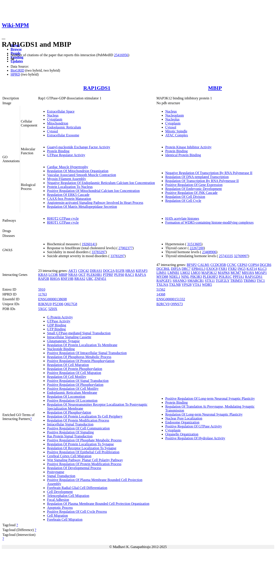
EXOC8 (212, 269)
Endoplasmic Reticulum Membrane (72, 392)
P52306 (58, 304)
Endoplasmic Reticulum (64, 127)
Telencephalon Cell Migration (68, 496)
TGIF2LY (222, 280)
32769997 (241, 256)
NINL (185, 277)
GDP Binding (56, 325)
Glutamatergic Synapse (63, 341)
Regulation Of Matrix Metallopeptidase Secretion (82, 206)
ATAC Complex (176, 135)
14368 (160, 294)
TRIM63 (250, 280)
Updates (17, 61)
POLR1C (225, 277)
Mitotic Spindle (176, 131)
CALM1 (204, 265)
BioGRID (17, 70)
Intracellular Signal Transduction (70, 424)
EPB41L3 (198, 269)
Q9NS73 (176, 304)
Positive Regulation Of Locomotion (72, 400)
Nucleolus (172, 119)
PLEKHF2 (210, 277)
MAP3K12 (209, 273)
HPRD (15, 74)
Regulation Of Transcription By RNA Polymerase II (202, 181)
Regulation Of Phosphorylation (69, 412)
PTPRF (108, 275)
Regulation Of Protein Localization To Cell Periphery (85, 416)
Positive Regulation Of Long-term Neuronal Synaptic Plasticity (210, 398)
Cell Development (60, 492)
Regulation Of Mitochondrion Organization (77, 171)
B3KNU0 (45, 304)
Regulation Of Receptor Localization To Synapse (81, 448)
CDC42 (83, 271)
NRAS (73, 275)
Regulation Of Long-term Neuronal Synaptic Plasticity (204, 414)
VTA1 (196, 284)
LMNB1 (173, 273)
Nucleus (52, 115)
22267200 (197, 248)
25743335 (226, 256)
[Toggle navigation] (3, 39)
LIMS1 (161, 273)
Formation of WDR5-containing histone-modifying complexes (209, 222)
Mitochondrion (57, 123)
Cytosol (52, 131)
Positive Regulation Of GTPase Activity (193, 426)
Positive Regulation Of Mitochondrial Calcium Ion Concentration (93, 191)
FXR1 (223, 269)
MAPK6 (224, 273)
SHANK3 (179, 280)
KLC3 (262, 269)
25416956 (121, 55)
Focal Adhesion (58, 500)
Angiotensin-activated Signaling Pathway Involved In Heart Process (95, 202)
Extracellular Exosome (63, 135)
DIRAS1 (96, 271)
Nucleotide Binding (61, 349)
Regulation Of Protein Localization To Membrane (82, 345)
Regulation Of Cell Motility (66, 377)
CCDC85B (218, 265)
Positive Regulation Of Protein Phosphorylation (81, 361)
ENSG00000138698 (52, 299)
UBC (90, 279)
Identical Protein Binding (183, 155)
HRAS (130, 271)
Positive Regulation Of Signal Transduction (78, 381)
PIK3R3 (196, 277)
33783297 (99, 252)
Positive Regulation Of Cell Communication (78, 428)
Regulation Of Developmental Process (74, 468)
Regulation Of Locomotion (66, 396)
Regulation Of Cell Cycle (183, 201)
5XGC (42, 309)
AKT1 (72, 271)
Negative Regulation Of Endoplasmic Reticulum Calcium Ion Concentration (101, 183)
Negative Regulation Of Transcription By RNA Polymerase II (208, 173)
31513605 (194, 244)
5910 (41, 289)
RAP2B (43, 279)
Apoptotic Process (60, 507)
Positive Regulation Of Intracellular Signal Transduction (87, 353)
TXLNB (175, 284)
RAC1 (129, 275)
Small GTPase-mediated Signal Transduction (79, 333)
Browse (16, 49)
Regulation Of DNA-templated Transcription (197, 177)
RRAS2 (79, 279)
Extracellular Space (61, 111)
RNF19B (67, 279)
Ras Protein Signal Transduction (70, 436)
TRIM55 (236, 280)
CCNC (232, 265)
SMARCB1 (195, 280)
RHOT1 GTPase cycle (63, 222)
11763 (42, 294)
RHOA (55, 279)
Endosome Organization (182, 422)
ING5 (242, 269)
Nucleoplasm (174, 115)
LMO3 (196, 273)
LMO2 (185, 273)
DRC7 (186, 269)
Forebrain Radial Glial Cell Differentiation (77, 488)
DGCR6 (265, 265)
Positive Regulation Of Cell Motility (73, 388)
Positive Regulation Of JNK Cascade (191, 193)
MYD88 (162, 277)
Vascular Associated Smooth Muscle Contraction (81, 175)
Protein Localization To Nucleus (70, 187)
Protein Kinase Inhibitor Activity (188, 147)
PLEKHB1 (94, 275)
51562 (160, 289)
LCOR (53, 275)
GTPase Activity (58, 321)
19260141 (89, 244)
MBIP (215, 88)
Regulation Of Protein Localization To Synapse (80, 444)
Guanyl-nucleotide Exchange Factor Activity (78, 147)
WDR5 (207, 284)
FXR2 (232, 269)
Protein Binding (58, 151)
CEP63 (242, 265)
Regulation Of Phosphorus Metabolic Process (79, 357)
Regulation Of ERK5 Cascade (68, 195)
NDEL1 (174, 277)
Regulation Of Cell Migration (68, 365)
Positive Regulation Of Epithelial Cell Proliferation (83, 452)
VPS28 (187, 284)
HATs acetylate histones (182, 218)
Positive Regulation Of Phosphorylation (75, 384)
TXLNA (162, 284)
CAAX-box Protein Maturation (69, 199)
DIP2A (176, 269)
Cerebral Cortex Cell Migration (69, 456)
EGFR (120, 271)
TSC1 (261, 280)
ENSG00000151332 (170, 299)
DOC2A (109, 271)
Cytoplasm (54, 119)
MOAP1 (261, 273)
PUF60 (119, 275)
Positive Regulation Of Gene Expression (194, 185)
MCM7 (236, 273)
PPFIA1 (238, 277)
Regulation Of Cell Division (185, 197)
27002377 (125, 248)
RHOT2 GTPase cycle (63, 218)
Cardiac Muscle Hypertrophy (67, 167)
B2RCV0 (163, 304)
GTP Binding (56, 329)
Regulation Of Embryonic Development (193, 189)
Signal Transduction (61, 476)
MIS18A (248, 273)
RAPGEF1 (164, 280)
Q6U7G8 (70, 304)
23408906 (209, 252)
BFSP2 (192, 265)
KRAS (43, 275)
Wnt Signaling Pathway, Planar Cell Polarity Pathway (85, 460)
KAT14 (251, 269)
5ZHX (52, 309)
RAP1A (140, 275)
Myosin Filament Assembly (66, 179)
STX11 (210, 280)
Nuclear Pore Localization (183, 418)
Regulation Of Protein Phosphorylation (74, 369)
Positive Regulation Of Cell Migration (74, 373)
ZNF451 (100, 279)
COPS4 (253, 265)
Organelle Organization (181, 434)
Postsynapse (55, 472)
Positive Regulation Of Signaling (70, 432)
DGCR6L (163, 269)
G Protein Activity (60, 317)
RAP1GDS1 (97, 88)
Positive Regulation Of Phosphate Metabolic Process (84, 440)
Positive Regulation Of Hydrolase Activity (195, 438)
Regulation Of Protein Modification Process (78, 420)
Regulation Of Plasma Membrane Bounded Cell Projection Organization (98, 503)
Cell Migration (57, 515)
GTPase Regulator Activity (66, 155)
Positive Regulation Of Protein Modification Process (84, 464)
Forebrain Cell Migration (65, 519)
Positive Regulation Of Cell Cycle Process (77, 511)
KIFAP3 (141, 271)
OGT (82, 275)
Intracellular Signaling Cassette (69, 337)
